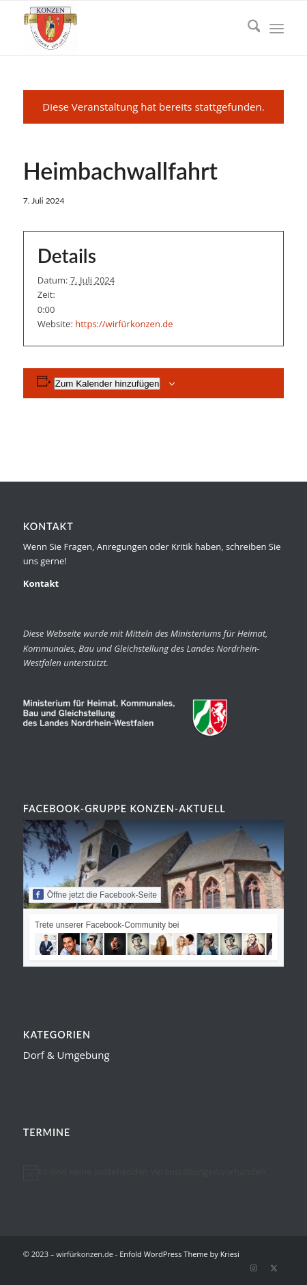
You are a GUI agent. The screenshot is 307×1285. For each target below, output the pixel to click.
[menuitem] (247, 28)
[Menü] (276, 28)
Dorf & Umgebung (66, 1055)
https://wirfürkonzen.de (124, 324)
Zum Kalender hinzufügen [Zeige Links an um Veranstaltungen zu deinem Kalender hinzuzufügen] (107, 383)
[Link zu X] (273, 1268)
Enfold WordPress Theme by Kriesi (179, 1254)
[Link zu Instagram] (253, 1268)
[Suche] (247, 28)
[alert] (153, 1172)
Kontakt (41, 583)
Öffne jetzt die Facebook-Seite (95, 894)
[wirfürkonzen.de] (127, 28)
